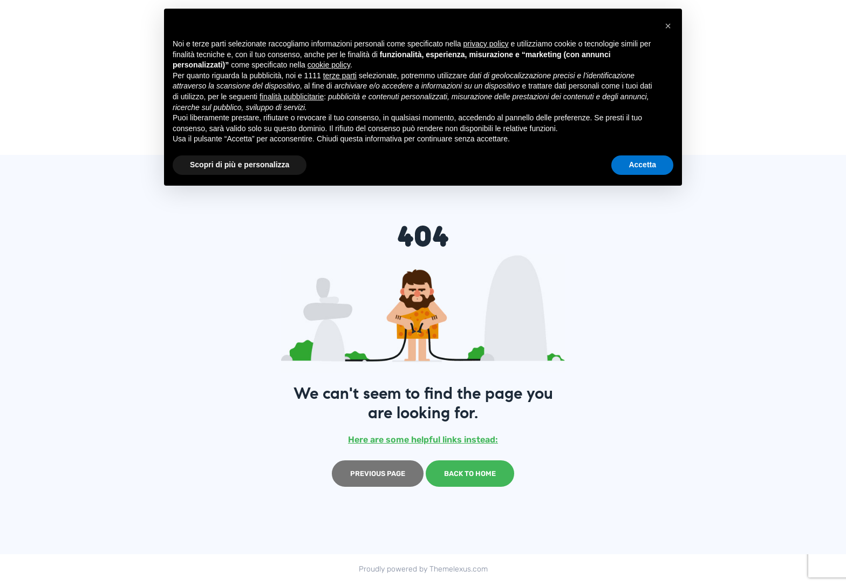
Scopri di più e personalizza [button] (239, 164)
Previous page (377, 474)
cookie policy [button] (329, 64)
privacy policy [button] (486, 43)
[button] (668, 26)
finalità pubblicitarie (292, 96)
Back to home (470, 474)
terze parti (340, 75)
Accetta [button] (642, 164)
